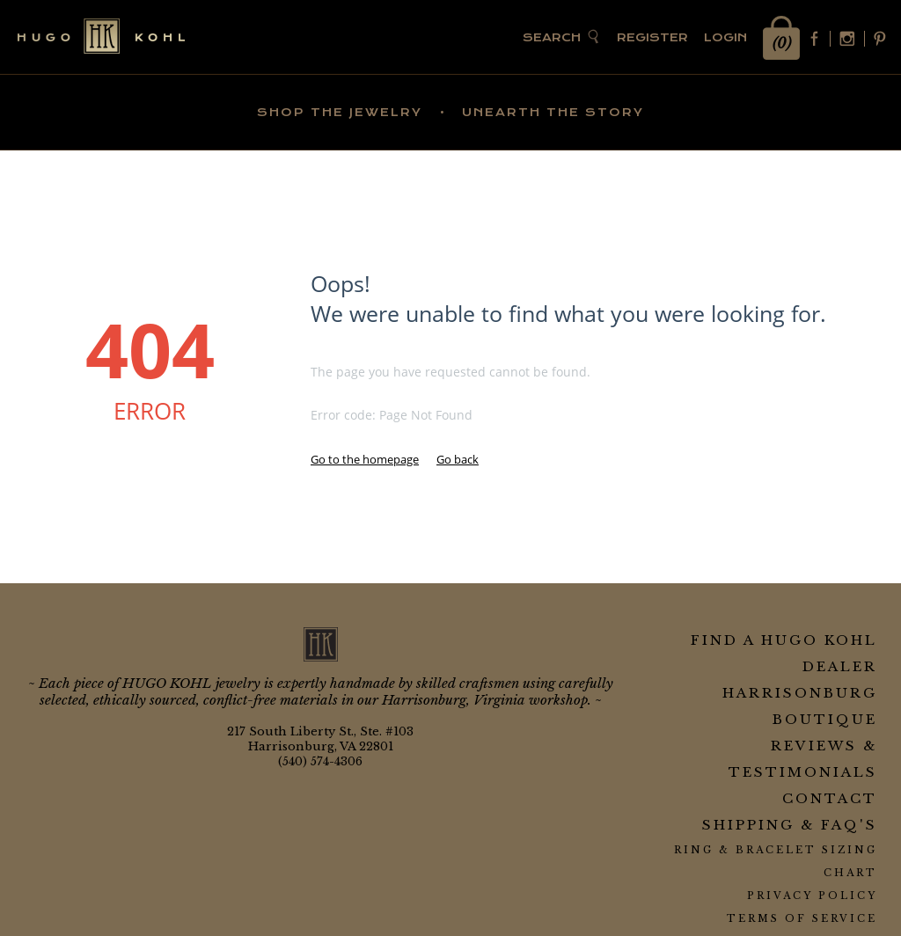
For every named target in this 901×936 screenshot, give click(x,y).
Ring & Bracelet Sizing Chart (775, 861)
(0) (782, 43)
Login (725, 37)
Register (652, 37)
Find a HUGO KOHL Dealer (784, 653)
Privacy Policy (812, 895)
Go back (457, 459)
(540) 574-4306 (320, 761)
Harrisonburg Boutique (799, 706)
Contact (829, 798)
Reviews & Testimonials (803, 758)
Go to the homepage (365, 459)
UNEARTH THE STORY (553, 112)
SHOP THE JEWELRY (339, 112)
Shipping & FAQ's (789, 824)
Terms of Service (802, 918)
